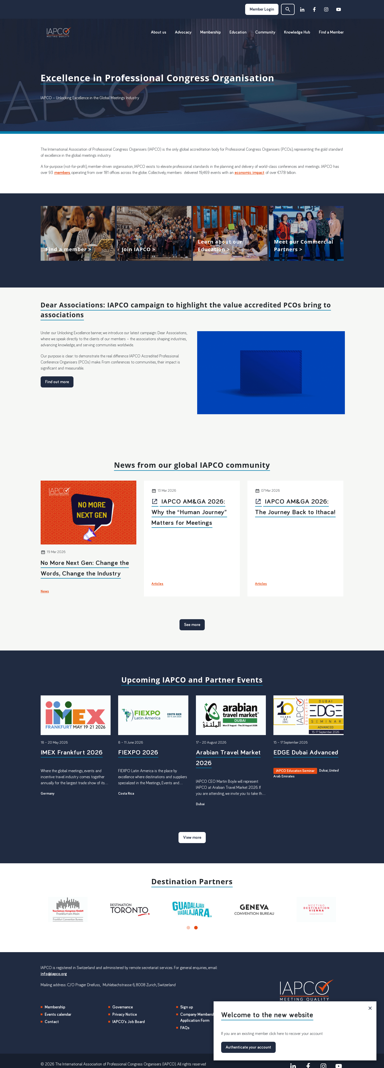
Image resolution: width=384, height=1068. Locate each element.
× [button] (370, 1007)
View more (78, 233)
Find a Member (331, 32)
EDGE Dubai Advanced (305, 752)
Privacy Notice (124, 1014)
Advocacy (183, 32)
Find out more (57, 382)
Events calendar (58, 1014)
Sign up (186, 1007)
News (45, 591)
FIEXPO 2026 (138, 752)
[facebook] (314, 9)
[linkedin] (302, 9)
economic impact (249, 173)
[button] (288, 9)
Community (265, 32)
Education (237, 32)
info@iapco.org (54, 974)
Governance (122, 1007)
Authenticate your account (248, 1047)
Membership (210, 32)
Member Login (262, 9)
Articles (157, 584)
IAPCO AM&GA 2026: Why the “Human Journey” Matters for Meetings (189, 512)
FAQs (184, 1028)
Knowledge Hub (297, 32)
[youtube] (339, 9)
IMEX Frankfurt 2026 (72, 752)
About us (158, 32)
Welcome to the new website (267, 1015)
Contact (52, 1022)
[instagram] (326, 9)
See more (192, 625)
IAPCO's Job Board (128, 1022)
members (62, 173)
